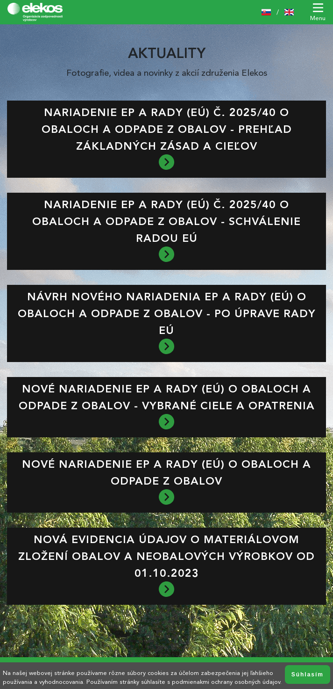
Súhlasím (307, 674)
